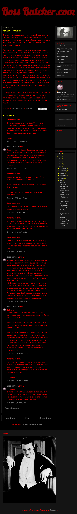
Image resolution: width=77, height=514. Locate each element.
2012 (60, 163)
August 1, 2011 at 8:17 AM (17, 380)
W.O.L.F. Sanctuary (62, 109)
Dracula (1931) (64, 217)
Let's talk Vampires (63, 210)
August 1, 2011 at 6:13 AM (17, 301)
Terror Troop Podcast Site (64, 46)
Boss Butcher (13, 146)
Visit (62, 125)
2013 (60, 161)
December (63, 168)
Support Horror (61, 59)
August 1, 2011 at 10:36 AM (18, 403)
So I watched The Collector (64, 214)
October (62, 173)
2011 (60, 166)
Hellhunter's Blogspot (62, 72)
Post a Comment (12, 408)
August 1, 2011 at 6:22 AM (17, 353)
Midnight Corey (61, 75)
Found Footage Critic (62, 56)
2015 (60, 156)
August (62, 178)
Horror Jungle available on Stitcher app (64, 205)
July (61, 180)
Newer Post (9, 418)
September (63, 175)
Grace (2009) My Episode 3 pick (64, 200)
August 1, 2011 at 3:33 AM (17, 212)
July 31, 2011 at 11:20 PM (17, 168)
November (63, 170)
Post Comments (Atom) (32, 424)
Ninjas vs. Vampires (63, 183)
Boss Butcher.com (37, 11)
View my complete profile (63, 99)
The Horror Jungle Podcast (65, 220)
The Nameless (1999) (64, 224)
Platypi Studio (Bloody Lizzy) (64, 49)
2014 (60, 159)
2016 (60, 154)
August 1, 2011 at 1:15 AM (17, 198)
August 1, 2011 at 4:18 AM (17, 232)
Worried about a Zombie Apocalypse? (64, 196)
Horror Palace (60, 62)
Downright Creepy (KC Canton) (65, 69)
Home (27, 418)
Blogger (53, 510)
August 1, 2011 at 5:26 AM (17, 251)
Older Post (45, 418)
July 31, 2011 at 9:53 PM (17, 141)
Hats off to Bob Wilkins (64, 187)
